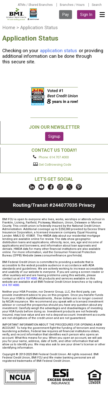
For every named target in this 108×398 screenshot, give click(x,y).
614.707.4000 (28, 278)
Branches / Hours (72, 5)
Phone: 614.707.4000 (51, 157)
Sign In (86, 14)
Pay (65, 14)
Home (8, 27)
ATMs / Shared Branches (35, 5)
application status (58, 50)
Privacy (87, 205)
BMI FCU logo (22, 14)
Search (97, 5)
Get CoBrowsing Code (52, 164)
